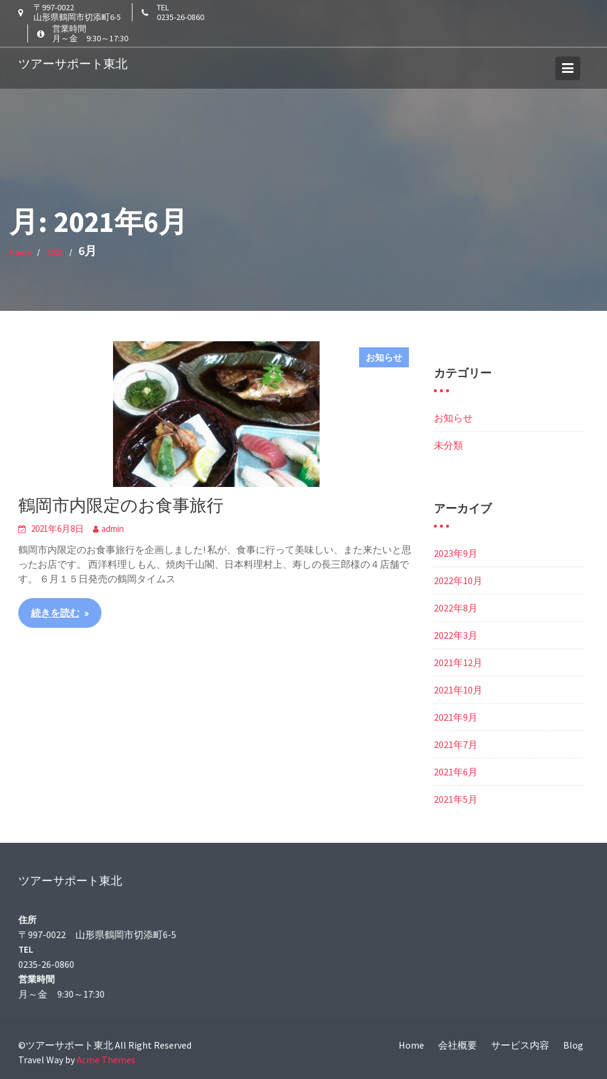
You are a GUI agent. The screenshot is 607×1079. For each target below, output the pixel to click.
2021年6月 (456, 772)
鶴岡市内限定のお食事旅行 (121, 505)
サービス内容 (520, 1045)
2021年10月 (458, 690)
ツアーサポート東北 (73, 61)
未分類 (448, 445)
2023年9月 (456, 553)
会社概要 (457, 1045)
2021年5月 (456, 799)
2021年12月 (458, 662)
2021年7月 (456, 744)
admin (112, 528)
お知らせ (384, 357)
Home (411, 1045)
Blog (573, 1045)
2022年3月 (456, 635)
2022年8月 (456, 608)
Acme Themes (106, 1059)
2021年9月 (456, 717)
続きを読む (55, 613)
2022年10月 (458, 580)
